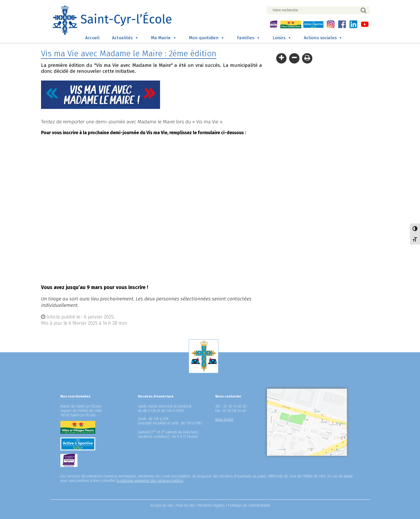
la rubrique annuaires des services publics (149, 480)
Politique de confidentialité (249, 505)
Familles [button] (248, 38)
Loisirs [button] (282, 38)
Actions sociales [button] (323, 38)
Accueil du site (161, 505)
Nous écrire (224, 419)
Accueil (92, 38)
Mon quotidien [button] (207, 38)
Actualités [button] (125, 38)
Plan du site (185, 505)
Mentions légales (211, 505)
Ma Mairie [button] (164, 38)
